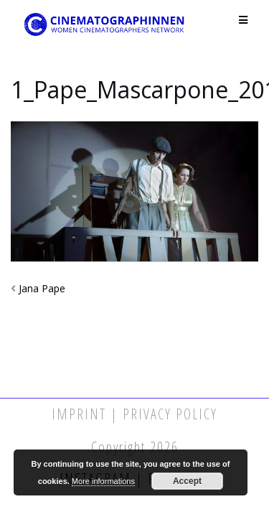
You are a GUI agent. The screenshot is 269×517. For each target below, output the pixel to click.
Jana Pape (42, 288)
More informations (103, 481)
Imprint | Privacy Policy (134, 414)
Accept (187, 481)
